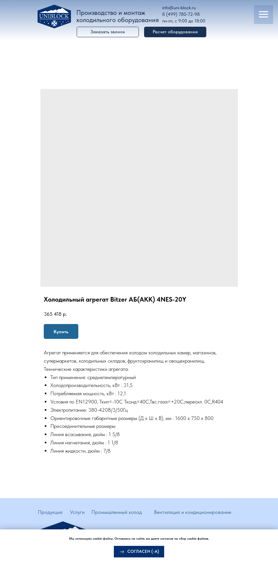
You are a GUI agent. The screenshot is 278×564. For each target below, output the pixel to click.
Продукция (50, 512)
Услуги (77, 512)
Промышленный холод (116, 512)
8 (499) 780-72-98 (181, 14)
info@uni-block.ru (179, 7)
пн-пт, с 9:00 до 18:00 (183, 20)
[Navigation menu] (263, 14)
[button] (175, 32)
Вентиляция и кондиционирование (192, 512)
